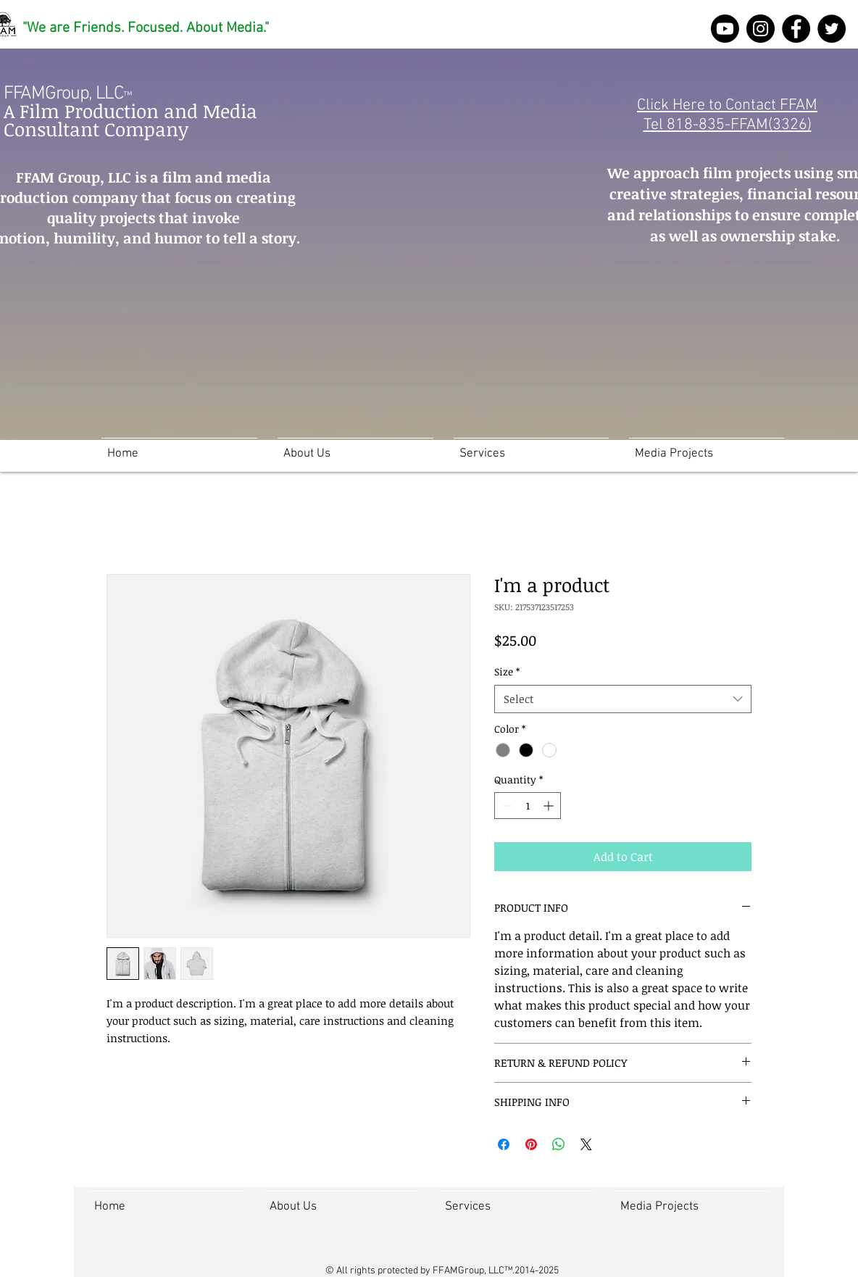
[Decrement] (505, 805)
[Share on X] (586, 1144)
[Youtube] (725, 28)
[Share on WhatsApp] (558, 1144)
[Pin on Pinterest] (531, 1144)
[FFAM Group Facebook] (796, 28)
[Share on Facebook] (503, 1144)
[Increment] (550, 805)
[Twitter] (831, 28)
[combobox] (622, 699)
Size (507, 671)
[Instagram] (760, 28)
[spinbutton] (528, 805)
